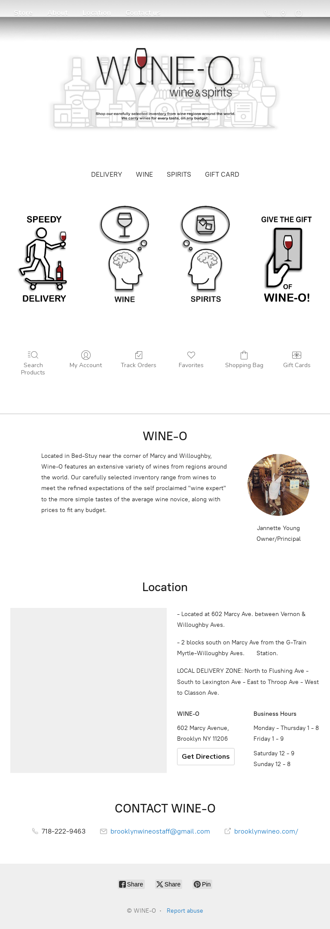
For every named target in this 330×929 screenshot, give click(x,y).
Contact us (143, 13)
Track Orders (138, 359)
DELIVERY (106, 174)
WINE (144, 174)
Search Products (33, 363)
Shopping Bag (244, 359)
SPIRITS (179, 174)
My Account (86, 359)
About (57, 13)
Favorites (191, 359)
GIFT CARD (222, 174)
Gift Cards (297, 359)
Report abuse (185, 910)
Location (96, 13)
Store (23, 13)
